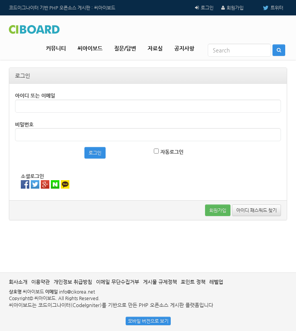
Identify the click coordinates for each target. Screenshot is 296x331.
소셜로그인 (32, 176)
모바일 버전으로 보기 (148, 321)
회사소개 (18, 282)
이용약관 (40, 282)
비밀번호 (24, 124)
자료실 (155, 48)
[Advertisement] (149, 245)
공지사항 (184, 48)
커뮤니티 (56, 48)
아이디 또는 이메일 (35, 95)
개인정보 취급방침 (73, 282)
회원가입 (235, 7)
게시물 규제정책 (160, 282)
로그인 (207, 7)
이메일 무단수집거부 (117, 282)
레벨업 (216, 282)
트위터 (267, 7)
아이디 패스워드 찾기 (256, 210)
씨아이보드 (90, 48)
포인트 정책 (193, 282)
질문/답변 (125, 48)
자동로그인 (168, 152)
